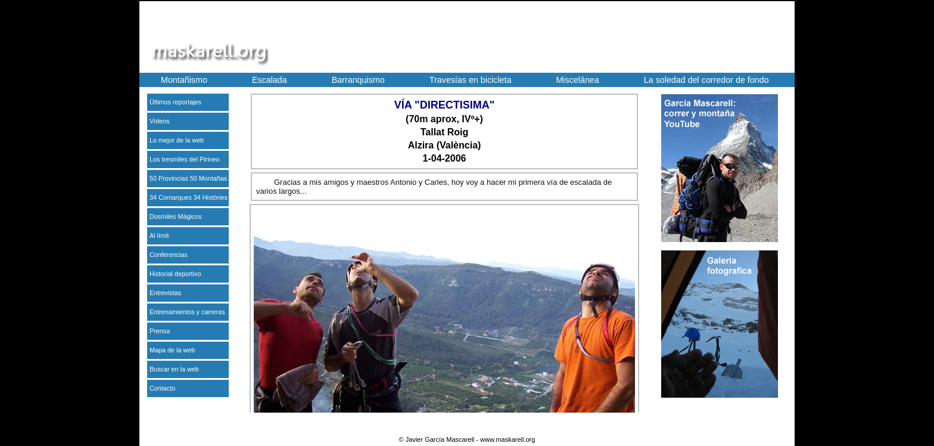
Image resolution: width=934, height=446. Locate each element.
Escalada (269, 80)
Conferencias (169, 254)
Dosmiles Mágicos (176, 216)
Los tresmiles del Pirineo (185, 159)
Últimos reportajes (175, 102)
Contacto (162, 388)
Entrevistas (165, 292)
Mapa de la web (172, 350)
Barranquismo (358, 80)
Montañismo (184, 80)
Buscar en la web (174, 369)
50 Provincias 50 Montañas (188, 178)
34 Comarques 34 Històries (189, 197)
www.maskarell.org (507, 439)
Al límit (159, 235)
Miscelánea (577, 80)
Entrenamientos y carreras (187, 311)
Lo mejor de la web (177, 140)
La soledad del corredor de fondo (706, 80)
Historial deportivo (175, 273)
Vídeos (160, 121)
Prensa (160, 331)
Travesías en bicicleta (470, 80)
